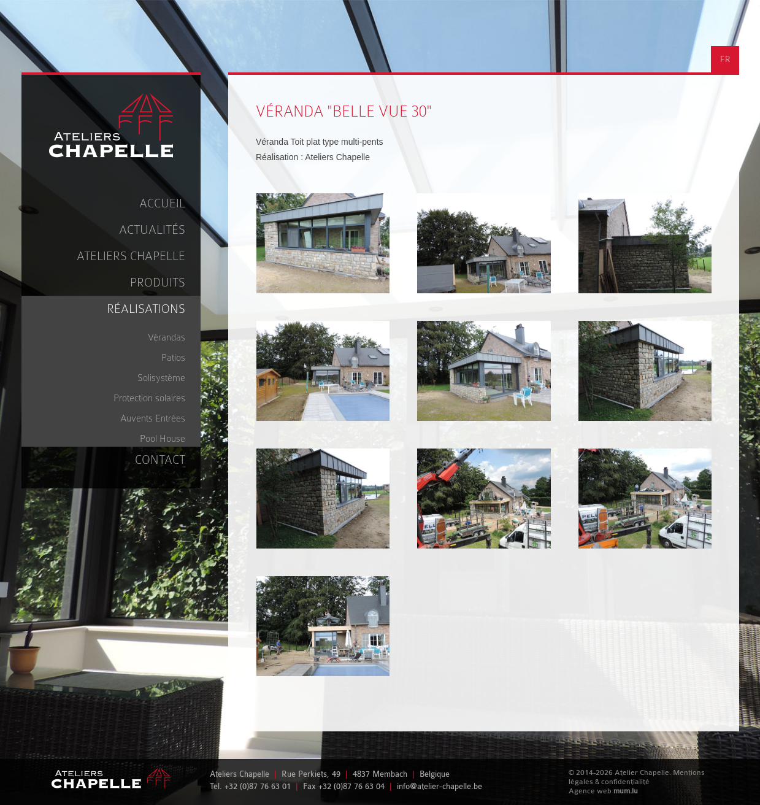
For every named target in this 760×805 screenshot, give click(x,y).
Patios (173, 357)
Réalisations (146, 309)
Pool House (162, 438)
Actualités (152, 230)
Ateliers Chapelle (131, 256)
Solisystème (161, 377)
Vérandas (166, 337)
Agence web (590, 791)
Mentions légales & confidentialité (637, 777)
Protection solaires (149, 398)
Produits (157, 282)
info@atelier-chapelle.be (439, 786)
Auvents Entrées (152, 418)
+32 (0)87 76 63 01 (258, 786)
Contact (160, 460)
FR (725, 59)
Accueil (162, 203)
